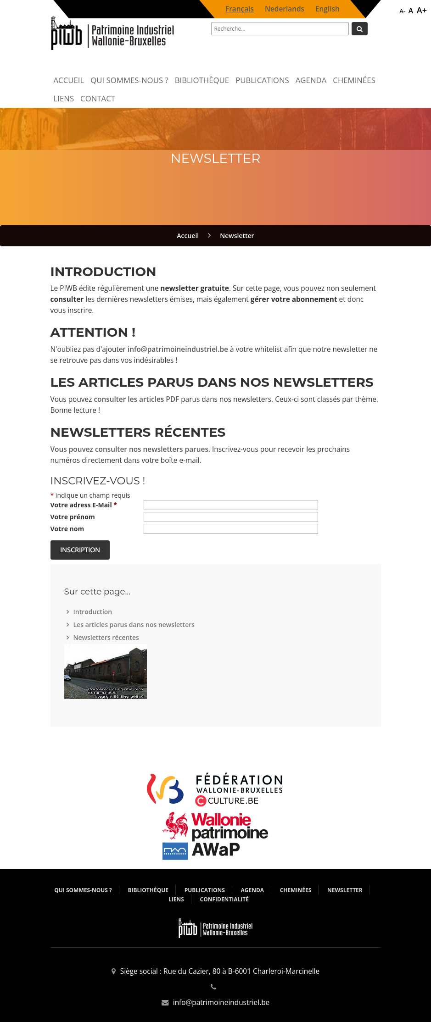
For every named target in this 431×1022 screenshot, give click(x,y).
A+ (422, 10)
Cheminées (354, 80)
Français (239, 9)
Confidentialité (224, 899)
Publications (262, 80)
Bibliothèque (202, 80)
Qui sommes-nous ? (129, 80)
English (327, 9)
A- (402, 11)
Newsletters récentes (107, 637)
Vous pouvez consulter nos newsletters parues (129, 449)
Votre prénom (72, 516)
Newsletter (237, 235)
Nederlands (284, 9)
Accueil (69, 80)
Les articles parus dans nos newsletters (135, 624)
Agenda (311, 80)
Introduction (94, 611)
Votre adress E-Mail (83, 504)
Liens (64, 98)
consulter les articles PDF (136, 399)
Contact (97, 98)
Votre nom (67, 528)
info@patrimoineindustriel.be (178, 349)
